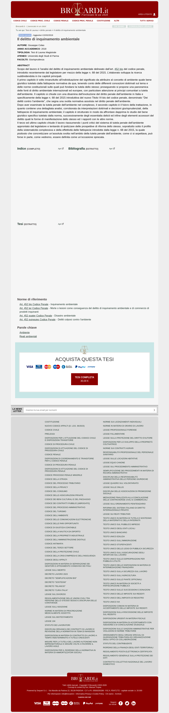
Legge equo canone (114, 462)
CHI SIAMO (119, 26)
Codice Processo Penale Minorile (63, 475)
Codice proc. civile (40, 21)
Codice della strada (56, 479)
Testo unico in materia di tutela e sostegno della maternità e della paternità (127, 519)
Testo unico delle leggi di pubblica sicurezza (128, 548)
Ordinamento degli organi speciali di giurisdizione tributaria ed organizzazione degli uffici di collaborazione (127, 637)
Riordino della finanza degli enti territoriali (128, 647)
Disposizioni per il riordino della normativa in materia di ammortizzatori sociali (70, 651)
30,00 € (84, 379)
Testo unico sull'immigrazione (120, 540)
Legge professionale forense (120, 430)
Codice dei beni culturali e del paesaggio (68, 499)
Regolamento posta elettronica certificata (127, 651)
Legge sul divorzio (55, 594)
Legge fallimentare (114, 434)
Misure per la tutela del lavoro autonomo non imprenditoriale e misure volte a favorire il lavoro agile (71, 644)
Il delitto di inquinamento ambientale (70, 30)
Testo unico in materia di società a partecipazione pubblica (122, 584)
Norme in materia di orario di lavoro (123, 426)
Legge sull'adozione (56, 607)
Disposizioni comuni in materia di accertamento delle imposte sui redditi (125, 607)
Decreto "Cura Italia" (56, 590)
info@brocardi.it (68, 694)
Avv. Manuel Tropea (93, 687)
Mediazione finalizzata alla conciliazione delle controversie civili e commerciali (125, 498)
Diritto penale (25, 35)
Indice (21, 148)
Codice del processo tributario (62, 483)
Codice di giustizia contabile (60, 527)
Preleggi (50, 434)
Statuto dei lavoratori (57, 625)
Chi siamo (109, 694)
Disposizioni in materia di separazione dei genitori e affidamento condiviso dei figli (68, 565)
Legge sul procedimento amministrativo (125, 466)
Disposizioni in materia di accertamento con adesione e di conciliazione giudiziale (127, 623)
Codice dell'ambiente (56, 515)
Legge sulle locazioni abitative (120, 458)
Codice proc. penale (82, 21)
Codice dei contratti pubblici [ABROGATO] (67, 503)
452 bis (119, 68)
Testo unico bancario (115, 532)
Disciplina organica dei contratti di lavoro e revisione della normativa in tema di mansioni (70, 630)
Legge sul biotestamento (59, 617)
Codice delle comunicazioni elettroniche (68, 519)
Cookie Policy (98, 694)
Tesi (20, 224)
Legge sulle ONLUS (113, 487)
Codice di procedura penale (60, 465)
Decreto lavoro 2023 (56, 574)
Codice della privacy (56, 487)
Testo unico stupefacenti (117, 544)
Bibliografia (76, 148)
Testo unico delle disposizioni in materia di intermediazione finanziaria (127, 566)
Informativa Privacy (83, 694)
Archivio (118, 694)
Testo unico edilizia (114, 536)
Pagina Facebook (121, 702)
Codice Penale (61, 21)
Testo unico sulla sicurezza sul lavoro (125, 571)
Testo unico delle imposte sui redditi (123, 594)
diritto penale (45, 30)
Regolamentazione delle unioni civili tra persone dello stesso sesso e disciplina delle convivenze (71, 600)
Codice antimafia (54, 544)
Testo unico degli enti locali (119, 528)
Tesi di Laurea (31, 30)
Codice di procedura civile (60, 444)
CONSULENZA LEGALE (140, 26)
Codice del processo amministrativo (65, 507)
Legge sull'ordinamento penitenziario (124, 504)
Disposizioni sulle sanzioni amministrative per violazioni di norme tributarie (128, 630)
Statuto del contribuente (117, 643)
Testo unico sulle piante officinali (122, 579)
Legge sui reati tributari (116, 514)
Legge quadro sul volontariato (121, 483)
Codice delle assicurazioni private (64, 495)
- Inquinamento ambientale (49, 304)
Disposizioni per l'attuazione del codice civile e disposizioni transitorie (70, 439)
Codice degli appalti (56, 560)
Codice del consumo (56, 491)
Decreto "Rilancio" (55, 586)
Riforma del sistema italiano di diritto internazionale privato (124, 509)
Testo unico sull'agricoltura (119, 575)
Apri (59, 149)
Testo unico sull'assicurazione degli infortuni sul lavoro (123, 553)
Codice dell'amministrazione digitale (65, 539)
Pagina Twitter (127, 702)
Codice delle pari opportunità (62, 523)
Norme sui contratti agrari (118, 448)
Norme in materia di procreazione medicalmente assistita (63, 612)
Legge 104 (50, 621)
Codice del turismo (55, 511)
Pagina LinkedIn (133, 702)
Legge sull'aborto (55, 570)
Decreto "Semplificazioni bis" (61, 578)
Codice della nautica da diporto (63, 531)
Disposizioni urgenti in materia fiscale (124, 618)
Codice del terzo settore (59, 548)
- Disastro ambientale (48, 315)
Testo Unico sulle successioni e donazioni (126, 590)
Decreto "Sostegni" (55, 582)
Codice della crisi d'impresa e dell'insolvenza (70, 556)
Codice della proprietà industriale (64, 535)
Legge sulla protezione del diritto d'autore (128, 438)
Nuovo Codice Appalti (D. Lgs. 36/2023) (65, 426)
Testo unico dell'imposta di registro (123, 598)
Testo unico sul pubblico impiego (121, 524)
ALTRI (116, 21)
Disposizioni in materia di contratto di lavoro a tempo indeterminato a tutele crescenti (71, 636)
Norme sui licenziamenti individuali (122, 422)
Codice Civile (20, 21)
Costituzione (103, 21)
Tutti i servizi (146, 21)
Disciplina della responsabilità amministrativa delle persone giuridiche (125, 478)
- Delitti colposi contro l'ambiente (55, 319)
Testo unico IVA (111, 602)
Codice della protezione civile (62, 552)
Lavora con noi (84, 697)
